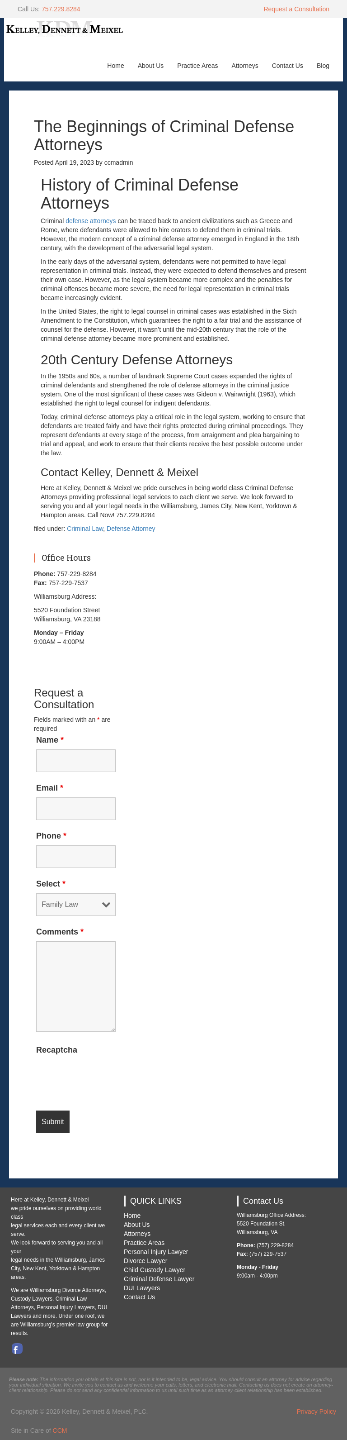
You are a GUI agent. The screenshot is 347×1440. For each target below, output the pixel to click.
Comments (60, 931)
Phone (51, 835)
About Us (151, 65)
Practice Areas (197, 65)
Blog (323, 65)
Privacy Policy (316, 1411)
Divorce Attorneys (83, 1290)
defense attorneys (91, 220)
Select (51, 883)
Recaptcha (56, 1049)
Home (115, 65)
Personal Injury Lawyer (156, 1251)
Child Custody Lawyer (154, 1269)
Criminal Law (85, 528)
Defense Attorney (131, 528)
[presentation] (105, 1077)
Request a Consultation (296, 9)
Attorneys (245, 65)
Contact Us (287, 65)
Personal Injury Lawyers (65, 1307)
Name (50, 739)
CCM (60, 1430)
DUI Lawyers (142, 1288)
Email (49, 787)
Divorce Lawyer (145, 1260)
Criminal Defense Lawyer (159, 1279)
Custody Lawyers (31, 1299)
